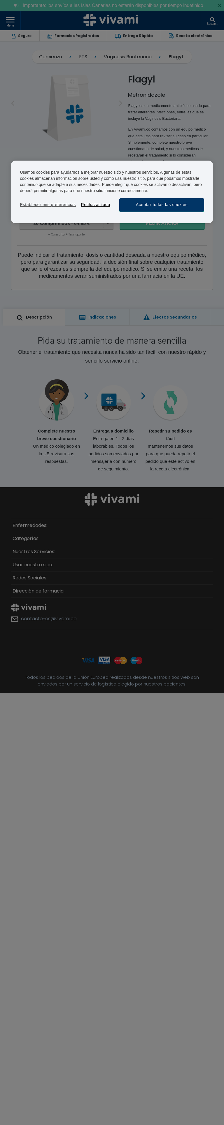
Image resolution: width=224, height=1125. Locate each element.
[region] (112, 192)
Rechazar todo (95, 204)
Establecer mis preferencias (48, 204)
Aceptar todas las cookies (162, 204)
